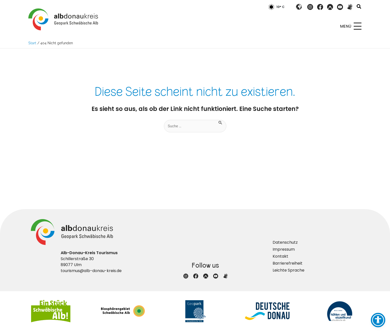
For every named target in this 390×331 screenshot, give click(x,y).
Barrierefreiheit (287, 263)
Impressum (284, 249)
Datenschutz (285, 242)
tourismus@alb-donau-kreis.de (91, 271)
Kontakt (280, 256)
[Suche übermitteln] (222, 122)
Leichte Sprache (288, 270)
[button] (359, 7)
